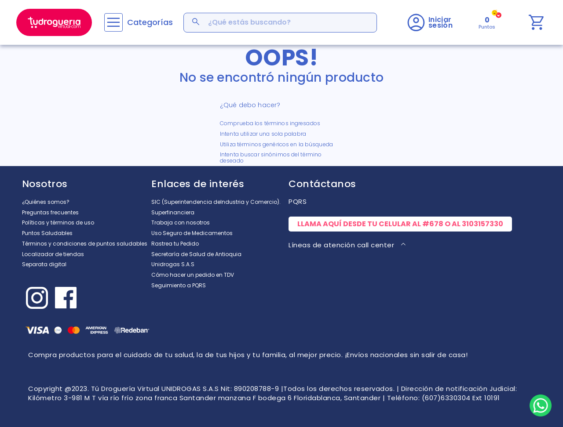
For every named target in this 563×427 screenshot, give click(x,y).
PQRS (298, 201)
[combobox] (280, 23)
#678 (432, 224)
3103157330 (482, 224)
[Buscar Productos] (196, 22)
